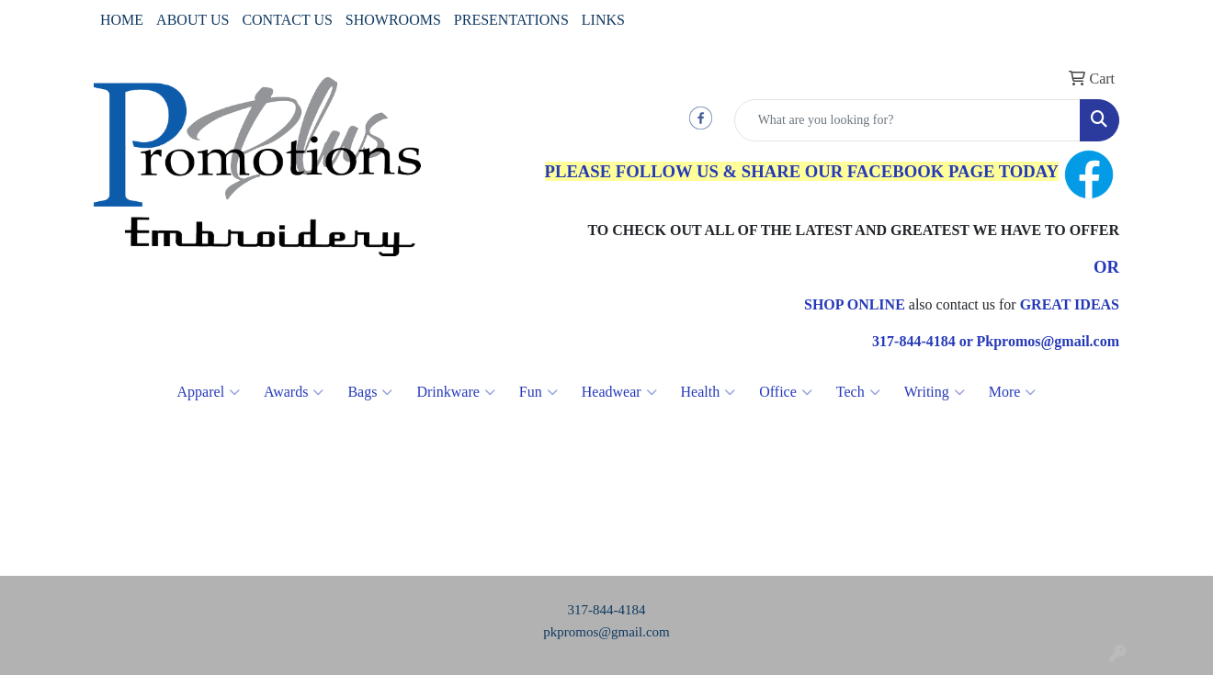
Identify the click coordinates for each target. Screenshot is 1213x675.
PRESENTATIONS (511, 20)
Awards (293, 392)
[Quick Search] (907, 120)
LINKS (603, 20)
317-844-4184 (607, 609)
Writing (934, 392)
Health (708, 392)
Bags (369, 392)
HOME (121, 20)
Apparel (209, 392)
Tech (858, 392)
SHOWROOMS (393, 20)
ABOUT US (192, 20)
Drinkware (455, 392)
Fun (538, 392)
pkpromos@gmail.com (606, 631)
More (1013, 392)
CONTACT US (287, 20)
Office (785, 392)
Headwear (619, 392)
